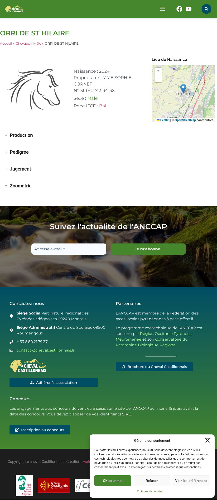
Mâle (37, 43)
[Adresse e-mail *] (68, 249)
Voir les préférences (191, 481)
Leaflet (163, 120)
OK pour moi (113, 481)
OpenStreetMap (185, 120)
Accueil (6, 43)
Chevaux (23, 43)
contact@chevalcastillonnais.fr (45, 350)
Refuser (152, 481)
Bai (102, 106)
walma (89, 462)
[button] (207, 440)
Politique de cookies (150, 491)
